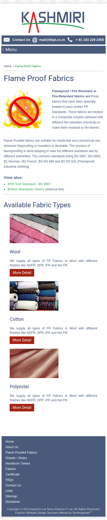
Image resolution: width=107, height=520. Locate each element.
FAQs (9, 480)
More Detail (22, 273)
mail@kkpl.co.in (48, 40)
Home (7, 66)
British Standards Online (26, 189)
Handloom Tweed (17, 463)
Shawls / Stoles (16, 458)
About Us (11, 447)
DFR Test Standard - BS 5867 (29, 184)
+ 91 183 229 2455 (85, 40)
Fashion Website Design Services (36, 512)
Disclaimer (12, 502)
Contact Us (17, 40)
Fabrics (10, 469)
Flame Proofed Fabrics (21, 452)
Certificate (12, 474)
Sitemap (11, 496)
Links (9, 491)
